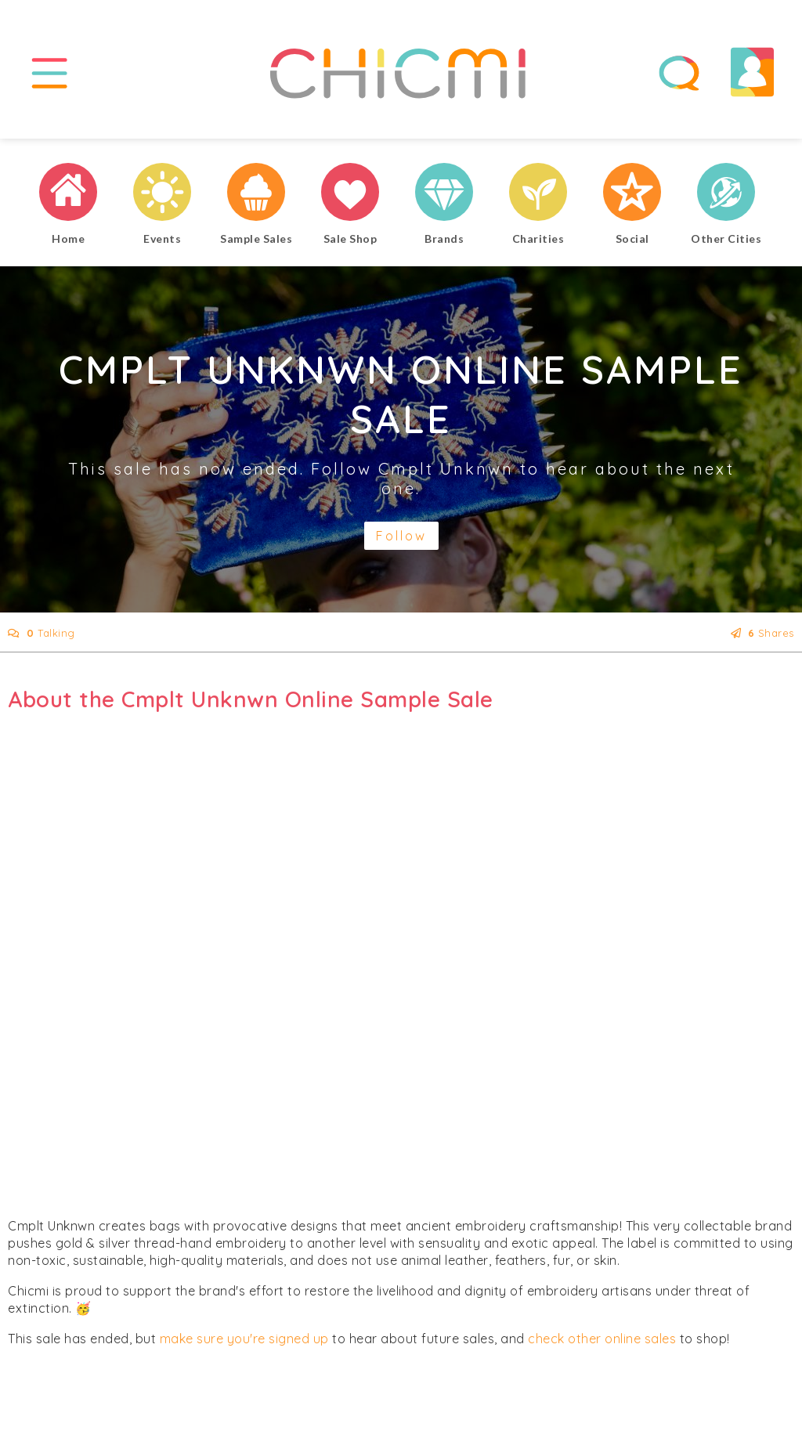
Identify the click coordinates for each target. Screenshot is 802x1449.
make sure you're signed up (244, 1338)
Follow (401, 536)
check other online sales (602, 1338)
